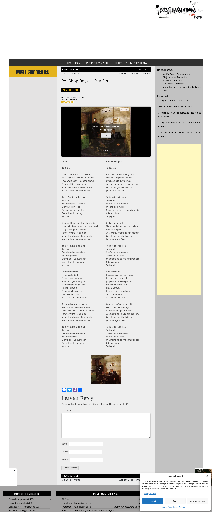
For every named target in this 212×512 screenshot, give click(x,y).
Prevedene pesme (70, 90)
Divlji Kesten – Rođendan (175, 77)
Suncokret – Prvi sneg (173, 83)
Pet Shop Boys (72, 99)
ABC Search (67, 499)
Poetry (118, 62)
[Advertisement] (106, 39)
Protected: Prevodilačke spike (76, 506)
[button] (206, 476)
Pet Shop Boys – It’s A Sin (84, 81)
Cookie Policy (167, 507)
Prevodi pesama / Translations (93, 62)
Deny (175, 501)
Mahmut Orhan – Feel (179, 100)
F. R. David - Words (27, 473)
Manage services (150, 494)
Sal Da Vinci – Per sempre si (176, 73)
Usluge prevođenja (136, 62)
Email (64, 451)
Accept (153, 501)
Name (65, 444)
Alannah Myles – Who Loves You (135, 73)
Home (69, 62)
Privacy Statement (179, 507)
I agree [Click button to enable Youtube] (106, 135)
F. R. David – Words (70, 73)
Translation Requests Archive (76, 502)
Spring (81, 97)
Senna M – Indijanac (173, 80)
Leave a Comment (68, 102)
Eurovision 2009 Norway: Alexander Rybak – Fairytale (88, 510)
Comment (66, 410)
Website (65, 459)
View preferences (197, 501)
